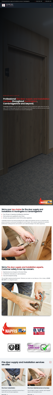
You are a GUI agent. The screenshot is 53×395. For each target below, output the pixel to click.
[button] (50, 5)
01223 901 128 (39, 1)
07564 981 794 (48, 1)
